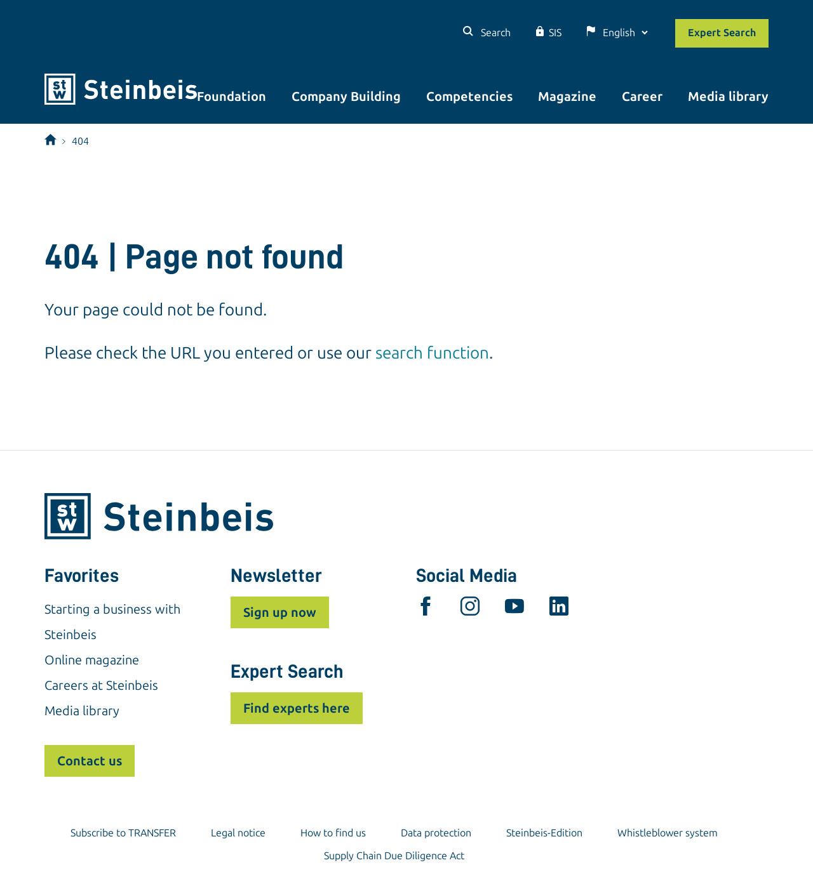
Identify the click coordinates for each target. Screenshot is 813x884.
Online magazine (91, 660)
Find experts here (296, 708)
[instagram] (470, 609)
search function (432, 353)
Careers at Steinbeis (101, 685)
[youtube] (514, 609)
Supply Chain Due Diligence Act (394, 856)
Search (494, 33)
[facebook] (425, 609)
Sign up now (279, 612)
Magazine (567, 96)
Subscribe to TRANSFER (123, 833)
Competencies (469, 96)
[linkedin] (558, 609)
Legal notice (238, 833)
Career (642, 96)
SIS (555, 33)
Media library (728, 96)
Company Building (346, 96)
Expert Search (722, 33)
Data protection (436, 833)
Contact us (89, 761)
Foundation (231, 96)
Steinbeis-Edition (544, 833)
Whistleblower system (667, 833)
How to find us (333, 833)
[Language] (625, 32)
